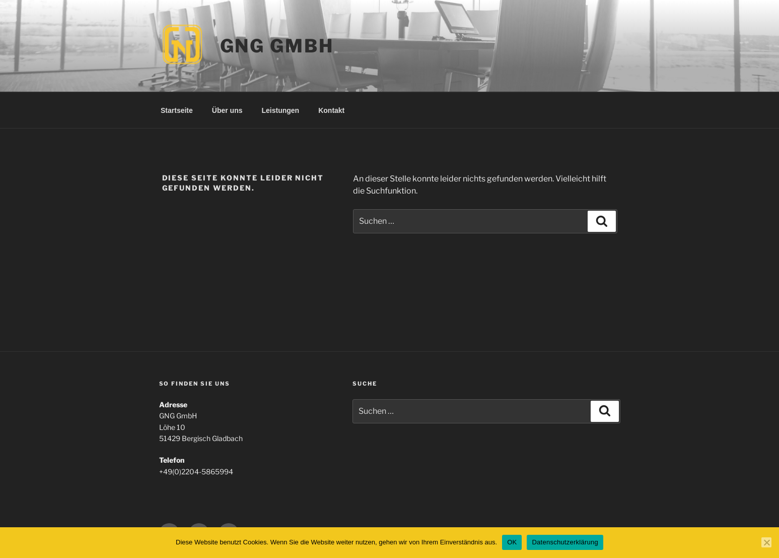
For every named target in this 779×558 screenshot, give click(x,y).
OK (512, 542)
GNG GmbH (277, 46)
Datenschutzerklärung (565, 542)
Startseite (177, 110)
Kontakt (331, 110)
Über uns (227, 110)
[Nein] (766, 542)
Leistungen (281, 110)
